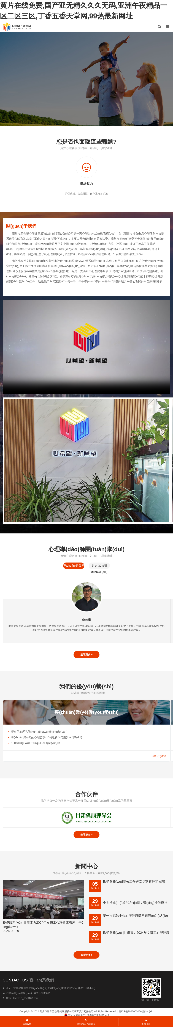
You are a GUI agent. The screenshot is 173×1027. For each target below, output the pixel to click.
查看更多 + (86, 654)
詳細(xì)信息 (159, 756)
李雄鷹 (86, 619)
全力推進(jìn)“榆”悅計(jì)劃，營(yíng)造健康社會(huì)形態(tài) (135, 903)
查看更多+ (86, 955)
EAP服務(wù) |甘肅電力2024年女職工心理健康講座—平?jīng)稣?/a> (43, 927)
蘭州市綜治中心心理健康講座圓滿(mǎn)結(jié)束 (135, 916)
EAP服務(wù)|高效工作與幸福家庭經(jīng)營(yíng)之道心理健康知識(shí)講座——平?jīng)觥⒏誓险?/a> (135, 882)
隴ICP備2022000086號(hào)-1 (135, 1012)
